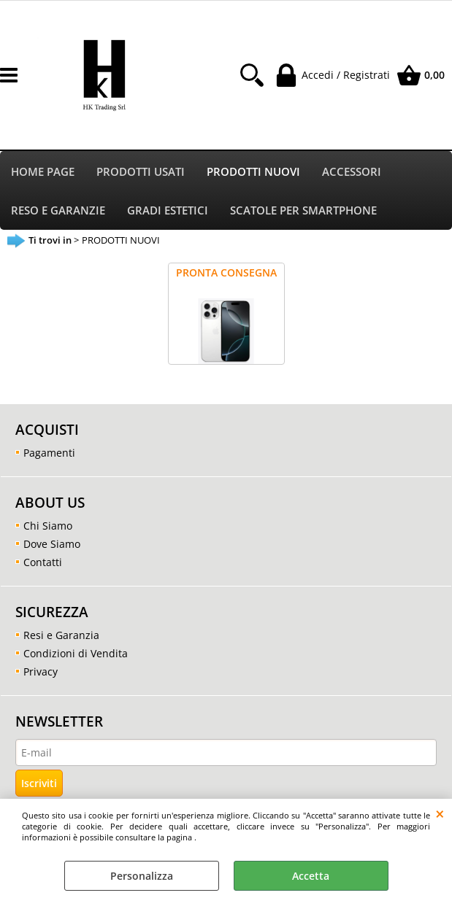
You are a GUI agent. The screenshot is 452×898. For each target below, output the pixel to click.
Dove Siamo (51, 544)
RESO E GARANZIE (58, 210)
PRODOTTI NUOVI (253, 171)
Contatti (42, 562)
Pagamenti (49, 453)
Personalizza (141, 876)
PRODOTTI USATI (140, 171)
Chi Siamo (47, 526)
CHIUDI (440, 813)
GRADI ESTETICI (167, 210)
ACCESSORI (351, 171)
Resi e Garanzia (61, 635)
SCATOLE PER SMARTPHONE (303, 210)
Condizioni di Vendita (75, 653)
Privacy (40, 671)
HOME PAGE (42, 171)
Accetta (310, 876)
